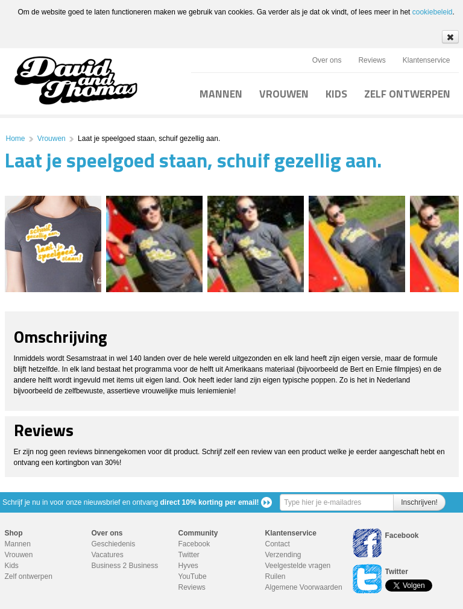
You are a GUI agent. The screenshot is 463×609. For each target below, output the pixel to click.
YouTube (192, 576)
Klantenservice (426, 60)
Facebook (194, 544)
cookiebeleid (432, 12)
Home (15, 138)
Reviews (371, 60)
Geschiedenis (114, 544)
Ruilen (275, 576)
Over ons (327, 60)
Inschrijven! (419, 502)
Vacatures (108, 555)
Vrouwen (51, 138)
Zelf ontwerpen (28, 576)
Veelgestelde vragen (298, 565)
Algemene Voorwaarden (303, 587)
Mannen (18, 544)
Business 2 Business (125, 565)
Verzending (283, 555)
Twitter (189, 555)
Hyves (188, 565)
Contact (277, 544)
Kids (12, 565)
